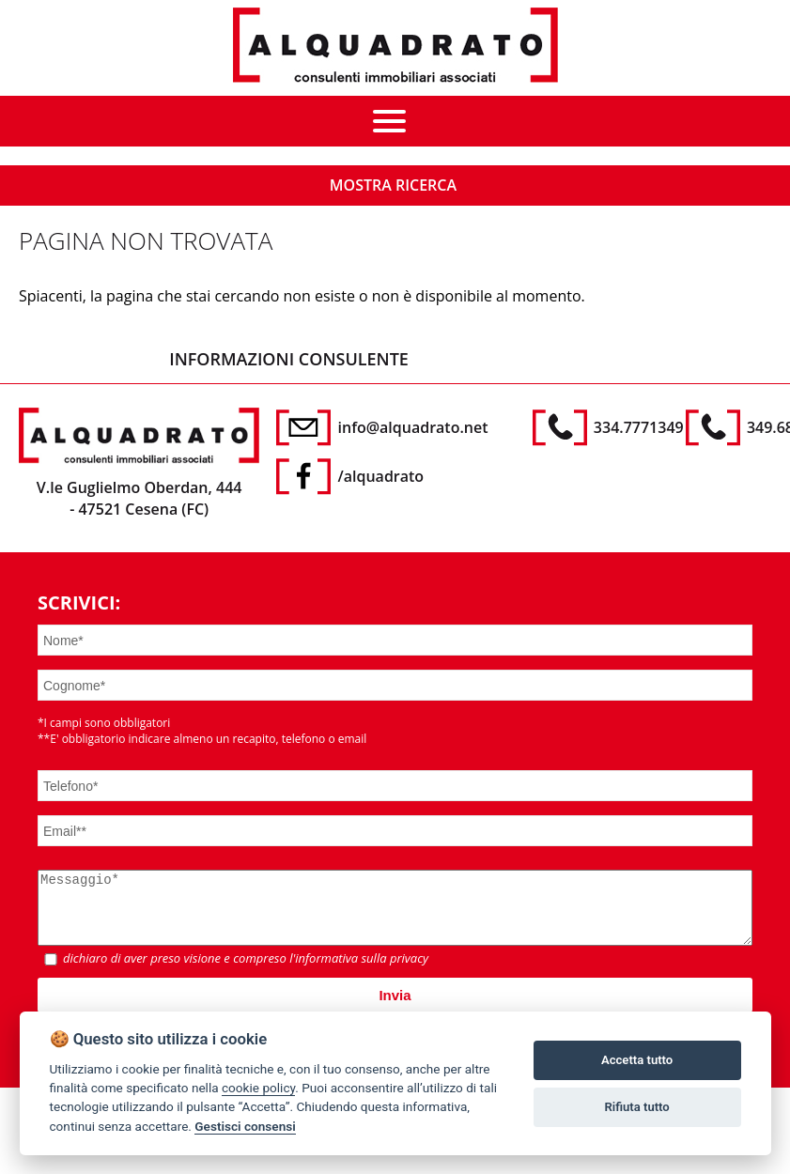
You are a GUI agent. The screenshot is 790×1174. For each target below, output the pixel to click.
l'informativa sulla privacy (358, 972)
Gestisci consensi (244, 1126)
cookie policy (258, 1087)
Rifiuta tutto (636, 1107)
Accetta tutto (637, 1060)
